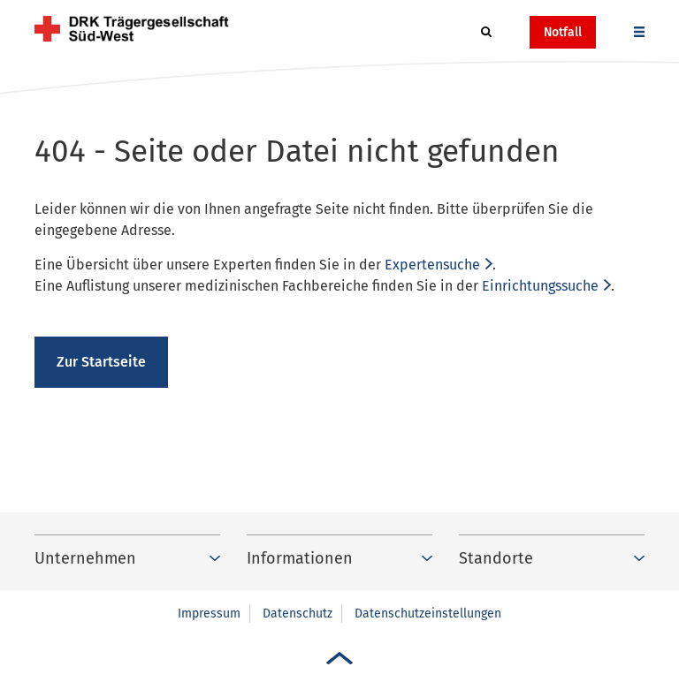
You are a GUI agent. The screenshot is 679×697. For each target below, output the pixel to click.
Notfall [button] (563, 32)
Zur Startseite (101, 361)
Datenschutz (297, 613)
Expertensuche (432, 264)
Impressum (209, 613)
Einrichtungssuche (540, 285)
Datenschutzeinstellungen (428, 613)
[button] (486, 33)
